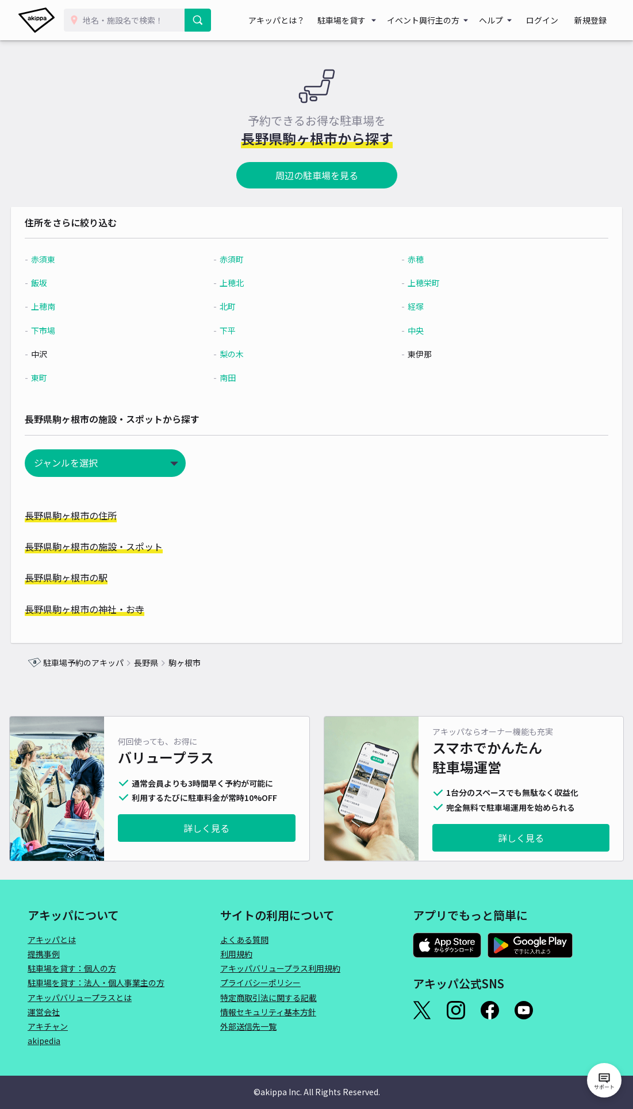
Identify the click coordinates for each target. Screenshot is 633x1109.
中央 (411, 330)
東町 (56, 377)
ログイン (552, 20)
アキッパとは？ (294, 20)
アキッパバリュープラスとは (80, 997)
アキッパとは (52, 939)
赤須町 (237, 259)
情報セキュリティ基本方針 (268, 1012)
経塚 (411, 306)
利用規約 (236, 954)
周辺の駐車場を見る (316, 175)
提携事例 (44, 954)
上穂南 (60, 306)
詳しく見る (206, 828)
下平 (233, 330)
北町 (233, 306)
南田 (233, 377)
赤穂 (411, 259)
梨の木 (237, 354)
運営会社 (44, 1012)
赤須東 (60, 259)
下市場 (60, 330)
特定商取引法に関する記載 (268, 997)
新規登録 (594, 20)
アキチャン (48, 1026)
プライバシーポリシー (260, 982)
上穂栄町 (419, 282)
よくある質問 (244, 939)
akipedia (44, 1040)
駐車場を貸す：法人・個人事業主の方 (96, 982)
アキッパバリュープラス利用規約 (280, 968)
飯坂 (56, 282)
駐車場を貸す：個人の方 (72, 968)
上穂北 (237, 282)
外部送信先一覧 (248, 1026)
